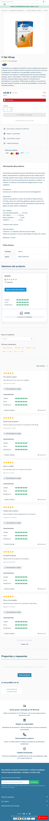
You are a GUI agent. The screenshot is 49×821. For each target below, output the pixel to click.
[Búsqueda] (23, 2)
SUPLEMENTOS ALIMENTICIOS (11, 690)
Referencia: (6, 238)
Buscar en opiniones (7, 335)
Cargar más (24, 644)
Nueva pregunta (24, 675)
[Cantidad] (7, 109)
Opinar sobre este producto (15, 289)
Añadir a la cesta (24, 115)
